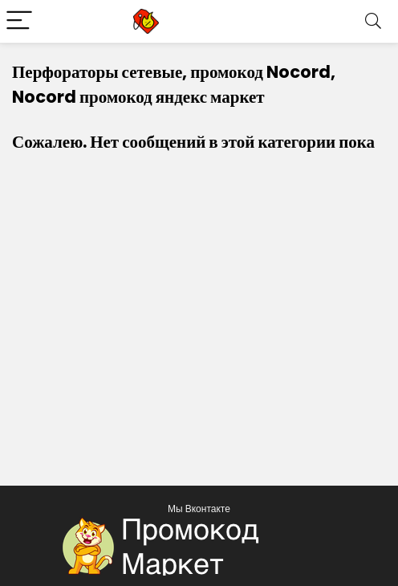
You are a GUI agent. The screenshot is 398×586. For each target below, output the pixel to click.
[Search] (373, 21)
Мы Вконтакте (199, 508)
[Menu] (19, 21)
